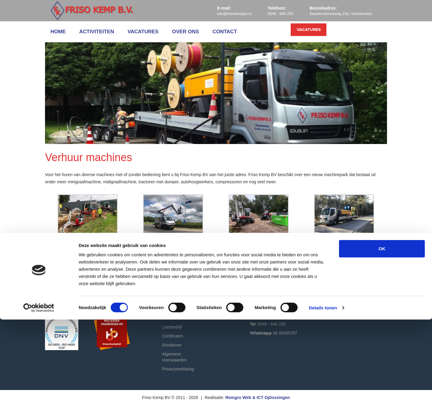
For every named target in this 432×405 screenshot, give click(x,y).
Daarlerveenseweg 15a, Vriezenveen (337, 13)
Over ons (185, 31)
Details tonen (323, 393)
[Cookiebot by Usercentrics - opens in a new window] (39, 393)
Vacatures (143, 31)
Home (58, 31)
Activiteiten (96, 31)
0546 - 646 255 (273, 13)
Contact (224, 31)
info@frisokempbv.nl (223, 13)
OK (382, 334)
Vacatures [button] (359, 31)
